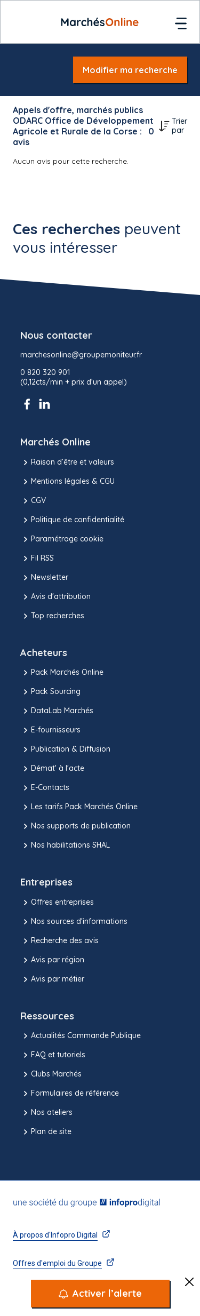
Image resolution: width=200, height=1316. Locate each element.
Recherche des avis (59, 941)
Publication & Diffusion (65, 749)
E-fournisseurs (50, 730)
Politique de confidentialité (72, 520)
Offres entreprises (57, 902)
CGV (33, 501)
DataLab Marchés (56, 711)
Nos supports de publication (75, 826)
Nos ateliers (46, 1112)
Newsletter (44, 577)
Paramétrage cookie (61, 539)
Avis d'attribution (55, 597)
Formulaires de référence (69, 1093)
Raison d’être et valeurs (67, 462)
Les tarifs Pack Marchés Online (79, 807)
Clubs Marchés (51, 1074)
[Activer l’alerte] (100, 1293)
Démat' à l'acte (52, 768)
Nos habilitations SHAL (65, 845)
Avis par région (52, 960)
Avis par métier (52, 979)
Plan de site (45, 1132)
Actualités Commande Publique (80, 1036)
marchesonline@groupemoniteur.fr (81, 355)
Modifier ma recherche (130, 70)
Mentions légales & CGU (67, 481)
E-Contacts (44, 788)
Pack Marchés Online (61, 672)
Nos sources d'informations (73, 921)
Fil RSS (37, 558)
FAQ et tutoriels (52, 1055)
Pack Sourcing (50, 692)
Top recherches (52, 616)
